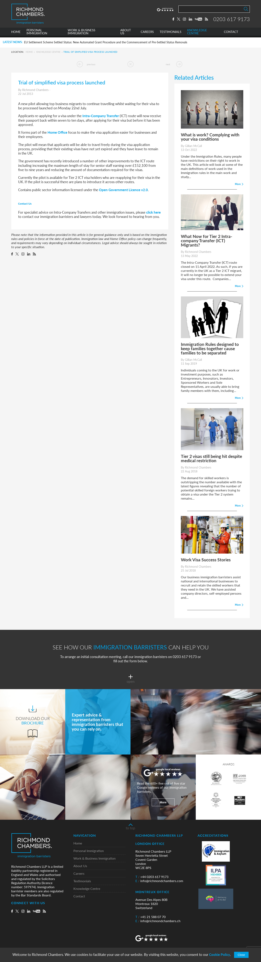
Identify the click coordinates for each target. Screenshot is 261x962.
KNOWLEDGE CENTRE (197, 33)
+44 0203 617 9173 (151, 877)
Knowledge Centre (48, 52)
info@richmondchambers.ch (157, 921)
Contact (79, 896)
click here (153, 212)
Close (241, 954)
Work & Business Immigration (94, 858)
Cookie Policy (219, 954)
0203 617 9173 (231, 19)
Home (29, 52)
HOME (16, 33)
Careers (78, 873)
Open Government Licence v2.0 (123, 189)
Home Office (57, 132)
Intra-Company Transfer (100, 115)
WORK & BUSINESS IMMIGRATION (81, 33)
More (163, 802)
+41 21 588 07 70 (150, 917)
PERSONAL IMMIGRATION (37, 33)
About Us (80, 866)
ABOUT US (125, 33)
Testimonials (82, 881)
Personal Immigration (88, 851)
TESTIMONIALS (170, 33)
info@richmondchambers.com (159, 881)
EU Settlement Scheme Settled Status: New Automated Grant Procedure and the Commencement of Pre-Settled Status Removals (105, 42)
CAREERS (147, 33)
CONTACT (231, 33)
